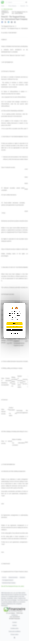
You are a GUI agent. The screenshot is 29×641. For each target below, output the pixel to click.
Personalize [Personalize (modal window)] (14, 330)
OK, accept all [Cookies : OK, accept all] (14, 323)
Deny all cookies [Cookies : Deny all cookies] (14, 327)
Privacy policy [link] (14, 333)
